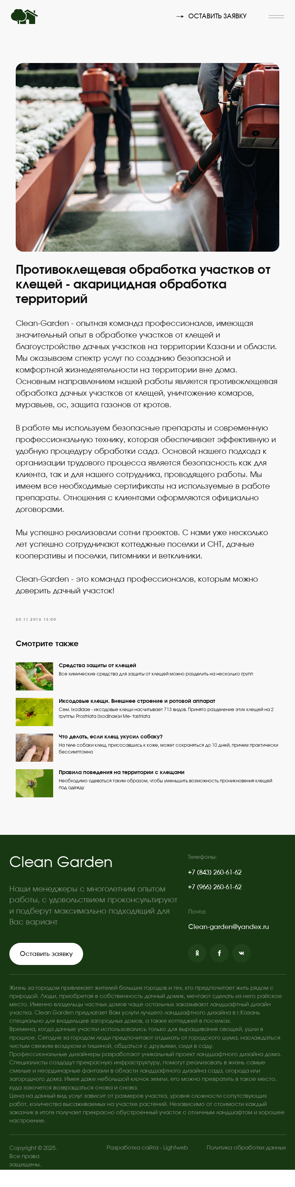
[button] (276, 17)
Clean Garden (61, 879)
